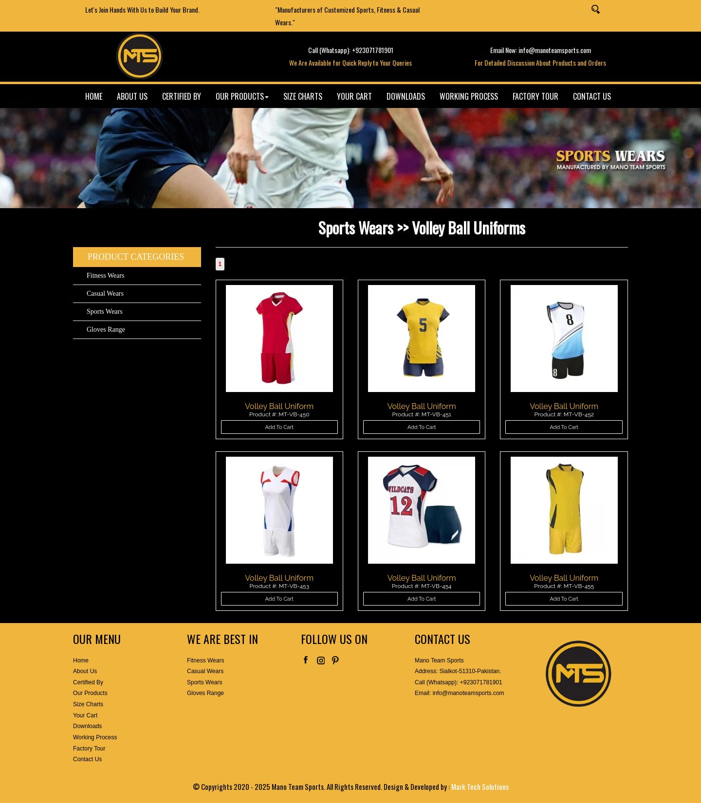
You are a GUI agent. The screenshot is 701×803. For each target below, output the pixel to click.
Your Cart (85, 715)
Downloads (87, 726)
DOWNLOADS (406, 96)
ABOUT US (132, 96)
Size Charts (88, 704)
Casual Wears (105, 293)
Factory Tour (89, 748)
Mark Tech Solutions (480, 786)
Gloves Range (106, 329)
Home (81, 660)
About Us (85, 671)
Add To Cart (279, 427)
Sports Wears (105, 311)
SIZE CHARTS (302, 96)
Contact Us (87, 759)
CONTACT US (592, 96)
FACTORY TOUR (535, 96)
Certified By (88, 682)
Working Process (95, 737)
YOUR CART (354, 96)
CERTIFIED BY (181, 96)
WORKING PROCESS (469, 96)
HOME (93, 96)
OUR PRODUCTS (242, 96)
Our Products (90, 693)
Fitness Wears (106, 275)
